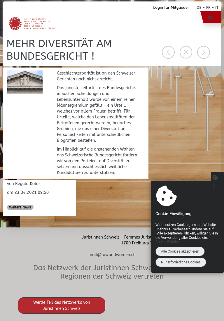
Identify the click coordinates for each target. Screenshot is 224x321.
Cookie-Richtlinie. (168, 242)
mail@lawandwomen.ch (111, 254)
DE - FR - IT (207, 7)
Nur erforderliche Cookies (181, 262)
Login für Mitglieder (171, 7)
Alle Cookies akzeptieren (180, 251)
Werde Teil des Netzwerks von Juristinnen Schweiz (61, 305)
